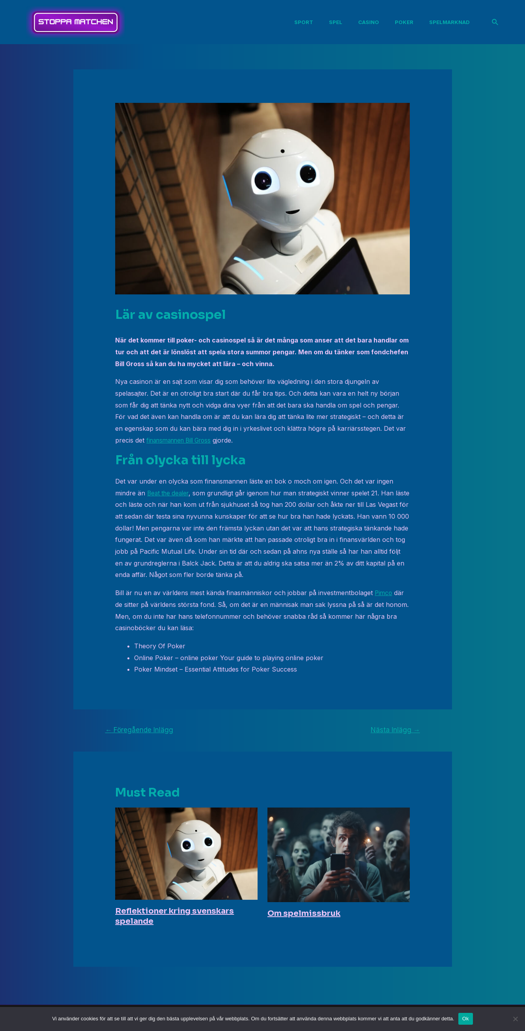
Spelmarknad (444, 22)
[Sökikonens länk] (495, 22)
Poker (402, 22)
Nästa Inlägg (395, 730)
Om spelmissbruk (303, 913)
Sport (311, 22)
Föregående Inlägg (139, 730)
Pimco (384, 593)
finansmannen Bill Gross (182, 440)
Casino (370, 22)
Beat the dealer (169, 493)
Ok (465, 1019)
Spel (340, 22)
